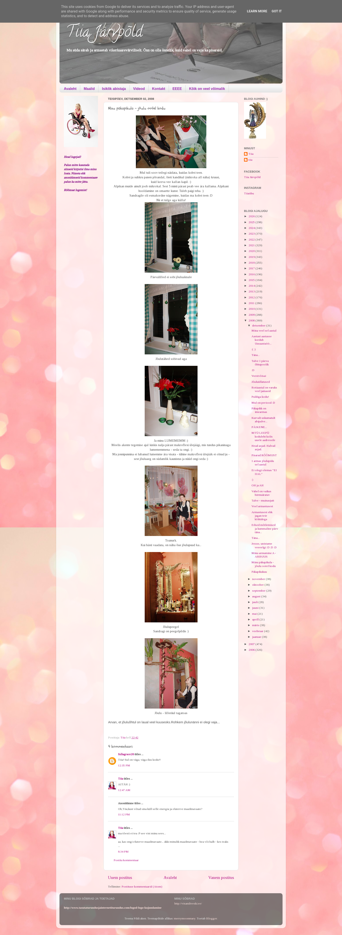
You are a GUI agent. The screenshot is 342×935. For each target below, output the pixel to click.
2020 (252, 251)
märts (256, 625)
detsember (259, 325)
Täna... (255, 355)
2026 (252, 216)
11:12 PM (124, 814)
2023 (252, 233)
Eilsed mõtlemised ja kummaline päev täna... (264, 528)
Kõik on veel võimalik (207, 89)
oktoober (258, 584)
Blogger (211, 918)
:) (252, 479)
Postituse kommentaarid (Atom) (142, 886)
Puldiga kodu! (260, 396)
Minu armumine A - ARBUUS (263, 554)
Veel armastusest (262, 506)
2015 (252, 280)
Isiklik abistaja (114, 89)
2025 (252, 222)
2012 (252, 297)
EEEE (177, 89)
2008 (252, 320)
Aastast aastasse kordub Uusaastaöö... (261, 340)
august (256, 596)
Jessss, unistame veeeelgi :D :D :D (264, 545)
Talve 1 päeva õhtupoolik (260, 362)
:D (252, 370)
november (259, 579)
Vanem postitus (221, 877)
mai (254, 613)
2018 (252, 262)
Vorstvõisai (258, 375)
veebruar (258, 631)
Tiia (120, 778)
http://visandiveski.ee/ (188, 903)
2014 (252, 285)
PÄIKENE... (259, 427)
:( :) (253, 349)
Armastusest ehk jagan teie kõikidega (261, 515)
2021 (252, 245)
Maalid (89, 89)
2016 (252, 274)
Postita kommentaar (126, 860)
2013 (252, 291)
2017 (252, 268)
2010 (252, 308)
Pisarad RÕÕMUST (264, 455)
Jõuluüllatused (260, 381)
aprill (255, 619)
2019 (252, 257)
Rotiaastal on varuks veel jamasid (264, 389)
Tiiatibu (249, 193)
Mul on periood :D (263, 402)
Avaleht (70, 89)
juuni (255, 607)
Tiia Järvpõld (104, 33)
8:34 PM (123, 851)
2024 (252, 228)
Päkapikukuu (259, 571)
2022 (252, 239)
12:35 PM (124, 765)
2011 (252, 303)
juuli (255, 602)
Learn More (257, 11)
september (259, 590)
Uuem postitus (120, 877)
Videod (139, 89)
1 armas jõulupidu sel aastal (262, 462)
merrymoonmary (184, 918)
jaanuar (257, 636)
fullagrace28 (126, 754)
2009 (252, 314)
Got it (277, 11)
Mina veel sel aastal (263, 330)
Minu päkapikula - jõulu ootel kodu (263, 564)
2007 (252, 644)
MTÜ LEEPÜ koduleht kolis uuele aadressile (263, 436)
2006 (252, 649)
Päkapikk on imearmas (259, 410)
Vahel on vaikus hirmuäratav (261, 493)
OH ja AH (257, 485)
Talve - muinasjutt (262, 500)
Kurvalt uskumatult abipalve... (263, 419)
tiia (250, 159)
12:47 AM (124, 790)
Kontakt (158, 89)
